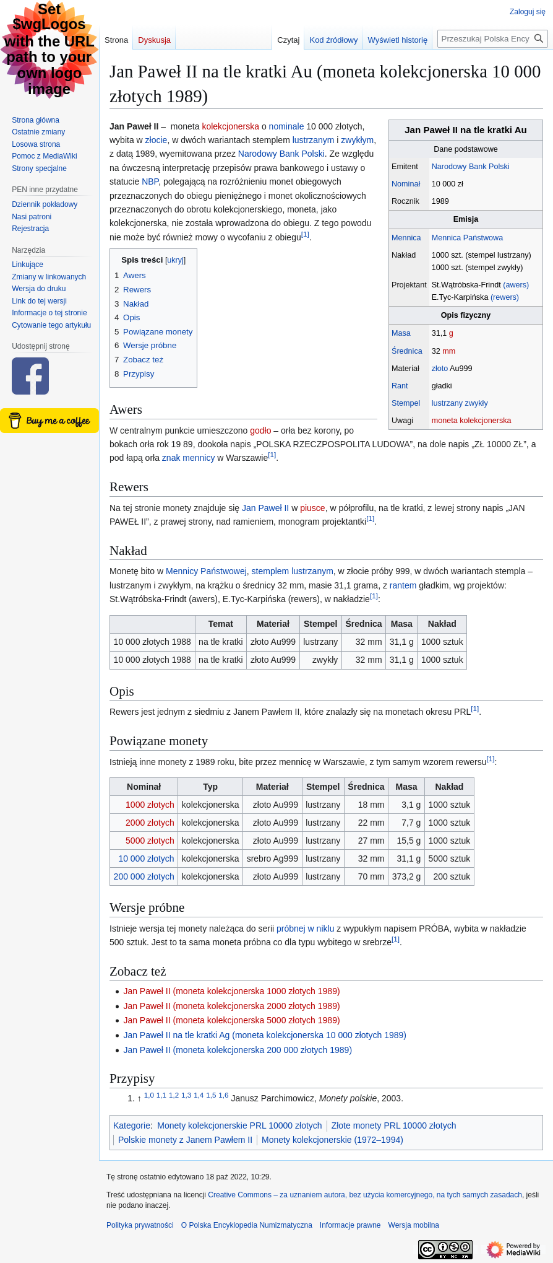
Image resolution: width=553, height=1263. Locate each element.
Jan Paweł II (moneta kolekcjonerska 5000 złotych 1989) (231, 1020)
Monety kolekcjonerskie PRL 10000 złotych (239, 1125)
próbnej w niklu (305, 928)
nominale (286, 126)
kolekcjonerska (230, 126)
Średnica (407, 351)
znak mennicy (188, 458)
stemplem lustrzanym (292, 571)
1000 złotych (150, 805)
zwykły (476, 403)
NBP (150, 181)
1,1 (161, 1095)
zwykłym (357, 140)
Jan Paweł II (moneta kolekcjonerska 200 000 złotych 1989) (237, 1050)
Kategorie (131, 1125)
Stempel (406, 403)
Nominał (406, 184)
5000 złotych (150, 841)
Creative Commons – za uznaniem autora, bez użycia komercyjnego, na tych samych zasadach (365, 1195)
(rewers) (505, 297)
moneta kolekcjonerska (472, 420)
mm (448, 351)
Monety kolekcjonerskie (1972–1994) (332, 1140)
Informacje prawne (350, 1225)
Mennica (406, 238)
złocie (156, 140)
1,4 (199, 1095)
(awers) (516, 285)
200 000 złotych (144, 876)
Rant (400, 386)
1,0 (149, 1095)
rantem (403, 585)
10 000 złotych (146, 858)
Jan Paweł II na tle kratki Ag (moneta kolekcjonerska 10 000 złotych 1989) (264, 1035)
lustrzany (447, 403)
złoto (440, 368)
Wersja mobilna (413, 1225)
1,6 (223, 1095)
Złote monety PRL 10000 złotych (394, 1125)
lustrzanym (314, 140)
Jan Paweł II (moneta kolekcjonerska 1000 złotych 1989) (231, 991)
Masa (401, 333)
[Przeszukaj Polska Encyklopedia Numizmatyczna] (492, 39)
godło (260, 430)
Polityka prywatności (140, 1225)
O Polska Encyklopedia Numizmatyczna (246, 1225)
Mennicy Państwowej (206, 571)
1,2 (174, 1095)
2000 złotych (150, 823)
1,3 (186, 1095)
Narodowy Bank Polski (471, 166)
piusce (312, 508)
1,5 (211, 1095)
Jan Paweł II (265, 508)
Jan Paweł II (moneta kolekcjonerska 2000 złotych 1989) (231, 1006)
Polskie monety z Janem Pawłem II (185, 1140)
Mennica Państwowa (468, 238)
